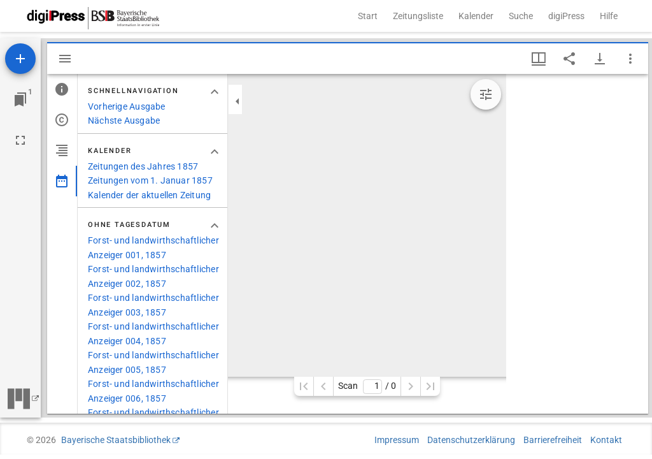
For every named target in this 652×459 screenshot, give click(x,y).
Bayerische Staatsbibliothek (116, 440)
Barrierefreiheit (552, 440)
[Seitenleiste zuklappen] (237, 101)
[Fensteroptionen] (630, 58)
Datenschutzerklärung (471, 440)
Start (368, 16)
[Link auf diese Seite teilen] (569, 58)
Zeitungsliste (418, 16)
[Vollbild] (20, 140)
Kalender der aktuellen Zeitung (149, 195)
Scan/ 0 (367, 386)
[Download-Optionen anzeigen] (600, 58)
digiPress (566, 16)
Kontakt (606, 440)
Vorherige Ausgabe (127, 106)
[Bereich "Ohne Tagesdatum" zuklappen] (214, 225)
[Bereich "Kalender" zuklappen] (214, 151)
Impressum (396, 440)
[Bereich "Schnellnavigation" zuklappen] (214, 91)
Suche (521, 16)
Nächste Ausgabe (124, 120)
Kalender (475, 16)
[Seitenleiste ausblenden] (65, 58)
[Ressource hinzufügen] (20, 58)
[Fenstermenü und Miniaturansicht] (538, 58)
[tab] (62, 89)
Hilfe (609, 16)
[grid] (577, 244)
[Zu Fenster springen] (20, 99)
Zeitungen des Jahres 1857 (143, 166)
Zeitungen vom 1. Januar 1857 (150, 180)
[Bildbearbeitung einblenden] (486, 94)
